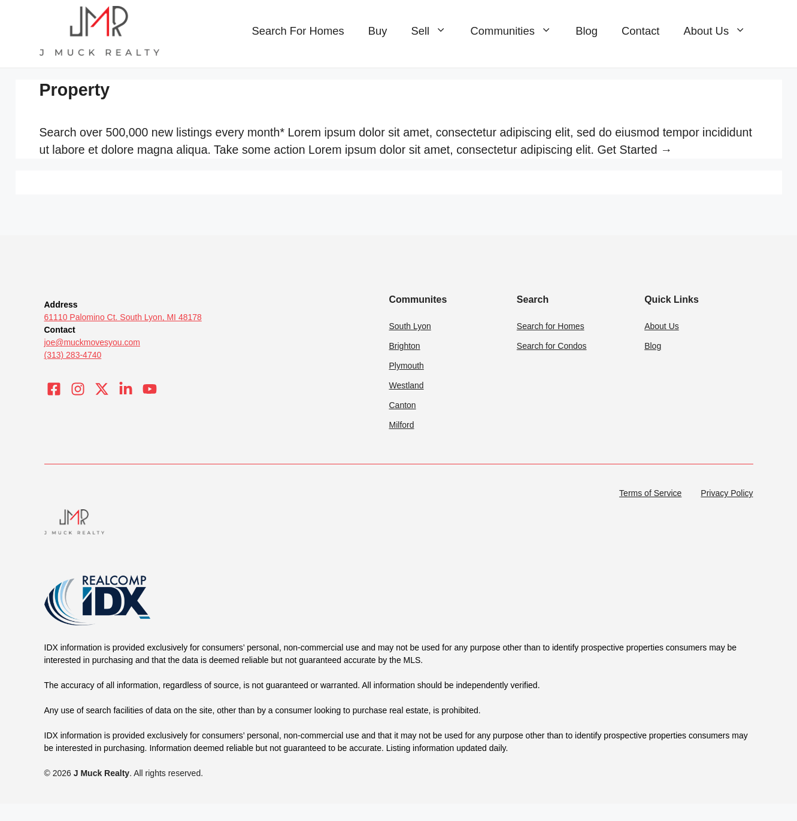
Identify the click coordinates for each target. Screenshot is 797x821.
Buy (377, 31)
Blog (586, 31)
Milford (401, 425)
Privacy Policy (727, 493)
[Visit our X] (101, 389)
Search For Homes (297, 31)
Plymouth (406, 365)
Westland (406, 385)
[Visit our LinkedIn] (125, 389)
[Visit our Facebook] (53, 389)
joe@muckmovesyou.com (92, 342)
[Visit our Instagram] (77, 389)
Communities (517, 31)
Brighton (404, 346)
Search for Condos (552, 346)
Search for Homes (550, 326)
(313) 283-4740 (73, 355)
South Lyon (410, 326)
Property (75, 89)
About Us (720, 31)
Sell (434, 31)
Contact (640, 31)
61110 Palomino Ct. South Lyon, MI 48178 (123, 317)
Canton (402, 405)
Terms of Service (650, 493)
